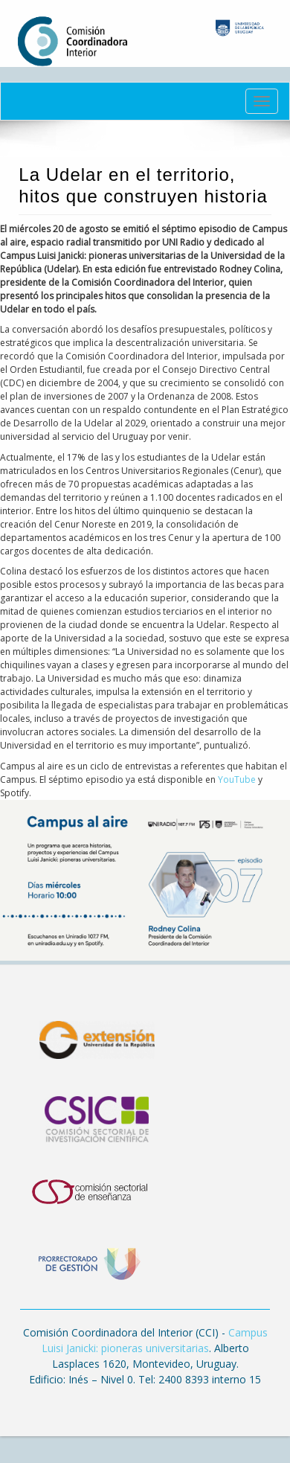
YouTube (238, 779)
